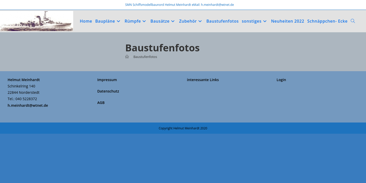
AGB (101, 152)
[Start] (127, 56)
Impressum (107, 129)
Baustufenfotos (145, 56)
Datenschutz (108, 140)
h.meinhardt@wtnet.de (28, 154)
